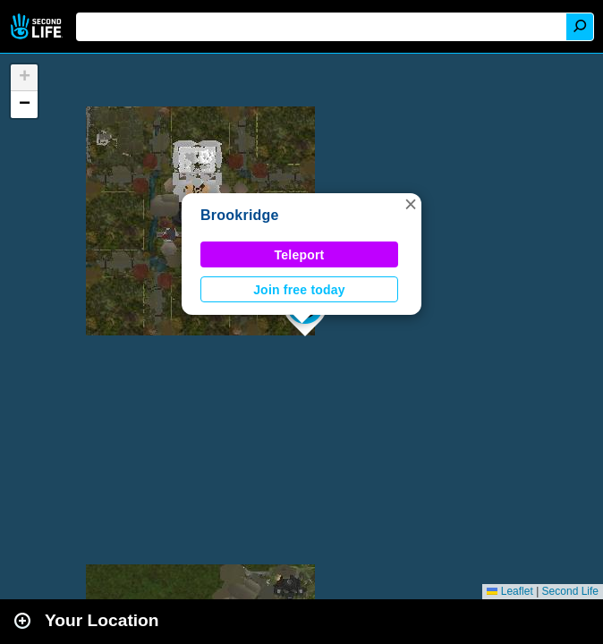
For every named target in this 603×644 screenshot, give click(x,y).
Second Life (38, 26)
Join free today (299, 290)
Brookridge (239, 215)
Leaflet (509, 591)
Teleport (300, 255)
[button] (410, 204)
